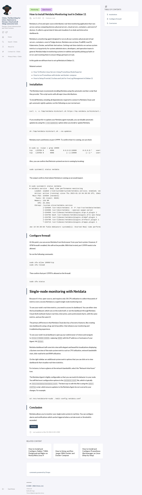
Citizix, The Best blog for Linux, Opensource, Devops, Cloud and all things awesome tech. (11, 21)
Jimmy (42, 493)
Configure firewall (115, 19)
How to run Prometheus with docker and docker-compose (54, 75)
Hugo (33, 491)
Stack (32, 493)
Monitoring (34, 9)
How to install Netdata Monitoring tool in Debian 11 (57, 14)
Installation (113, 14)
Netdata (33, 426)
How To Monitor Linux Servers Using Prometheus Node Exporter (57, 72)
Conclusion (113, 23)
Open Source (46, 9)
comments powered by (39, 472)
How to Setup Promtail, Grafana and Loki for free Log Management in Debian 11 (63, 78)
